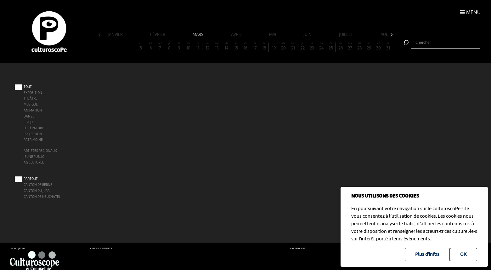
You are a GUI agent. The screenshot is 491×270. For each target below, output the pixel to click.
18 (264, 46)
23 (312, 46)
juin (308, 34)
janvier (116, 34)
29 (368, 46)
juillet (346, 34)
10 (188, 46)
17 (255, 46)
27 (350, 46)
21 (293, 46)
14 (226, 46)
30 (378, 46)
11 (198, 46)
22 (302, 46)
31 (388, 46)
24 (321, 46)
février (158, 34)
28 (359, 46)
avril (237, 34)
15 (236, 46)
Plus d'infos (427, 254)
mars (198, 34)
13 (216, 46)
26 (340, 46)
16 (245, 46)
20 (283, 46)
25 (331, 46)
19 (273, 46)
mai (273, 34)
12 (207, 46)
